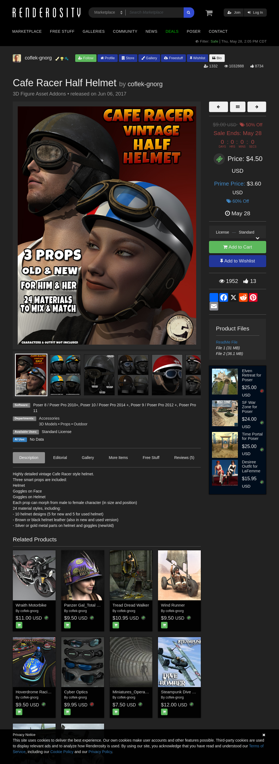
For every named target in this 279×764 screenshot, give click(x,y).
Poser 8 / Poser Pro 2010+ (55, 405)
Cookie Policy (62, 752)
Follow (85, 58)
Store (128, 58)
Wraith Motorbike (31, 605)
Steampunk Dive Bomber (184, 692)
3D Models (48, 424)
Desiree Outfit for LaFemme (251, 466)
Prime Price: (230, 183)
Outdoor (80, 424)
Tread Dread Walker (131, 605)
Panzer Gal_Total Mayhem (88, 605)
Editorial (60, 457)
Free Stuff (62, 31)
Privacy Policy (100, 752)
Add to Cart (237, 247)
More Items (118, 457)
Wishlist (197, 58)
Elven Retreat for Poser (251, 375)
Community (125, 31)
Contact (218, 31)
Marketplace (27, 31)
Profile (108, 58)
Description (28, 457)
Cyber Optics (76, 692)
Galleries (94, 31)
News (151, 31)
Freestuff (173, 58)
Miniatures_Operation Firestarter (142, 692)
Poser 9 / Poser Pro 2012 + (154, 405)
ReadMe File (227, 342)
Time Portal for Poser (252, 436)
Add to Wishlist (237, 261)
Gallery (149, 58)
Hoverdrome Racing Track (39, 692)
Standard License (56, 431)
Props (65, 424)
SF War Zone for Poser (249, 407)
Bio (217, 58)
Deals (172, 31)
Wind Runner (173, 605)
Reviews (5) (184, 457)
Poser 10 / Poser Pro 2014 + (104, 405)
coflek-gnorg (145, 84)
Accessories (49, 418)
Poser (194, 31)
